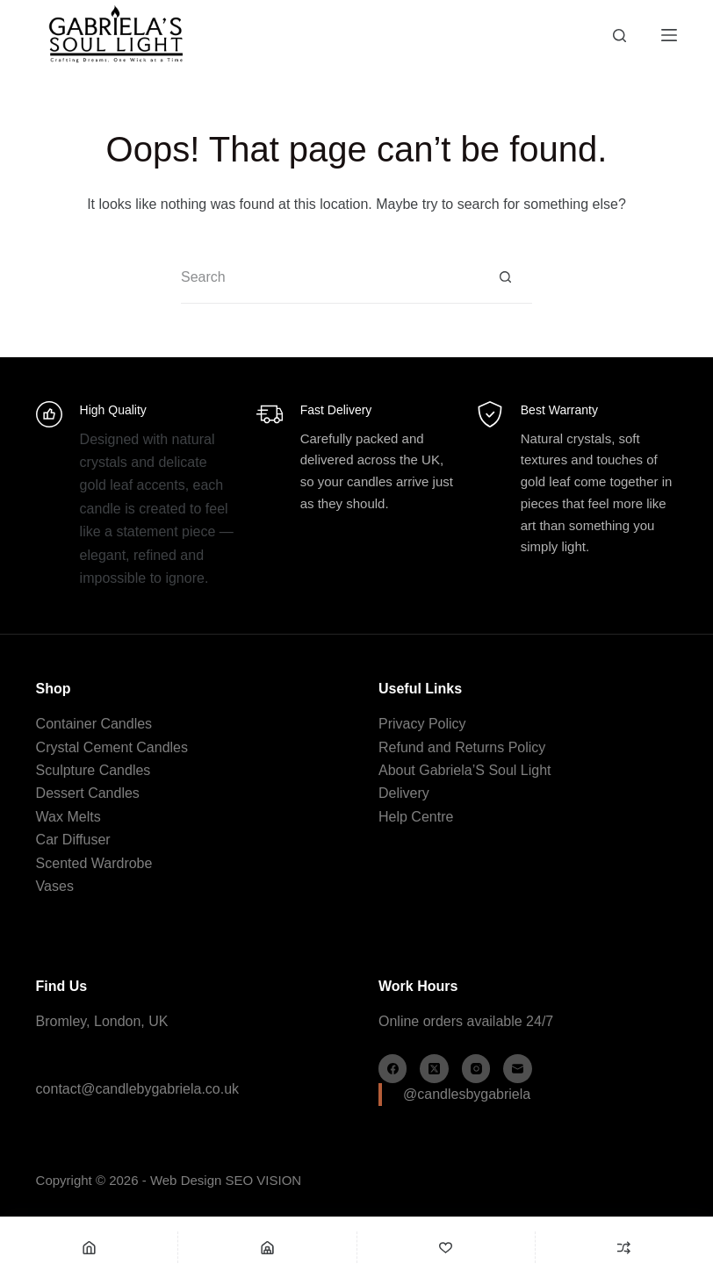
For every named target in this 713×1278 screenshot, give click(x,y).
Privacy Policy (422, 723)
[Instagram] (476, 1068)
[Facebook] (392, 1068)
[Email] (517, 1068)
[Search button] (505, 277)
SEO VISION (264, 1180)
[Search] (619, 35)
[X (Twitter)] (434, 1068)
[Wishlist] (446, 1247)
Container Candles (94, 723)
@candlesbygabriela (466, 1094)
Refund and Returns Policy (461, 747)
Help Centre (415, 816)
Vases (55, 886)
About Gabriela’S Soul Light (464, 770)
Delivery (403, 793)
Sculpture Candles (93, 770)
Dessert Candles (88, 793)
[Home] (88, 1247)
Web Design (185, 1180)
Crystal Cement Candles (112, 747)
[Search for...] (330, 277)
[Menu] (669, 35)
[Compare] (624, 1247)
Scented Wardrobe (94, 863)
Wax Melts (68, 816)
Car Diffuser (73, 839)
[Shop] (266, 1247)
